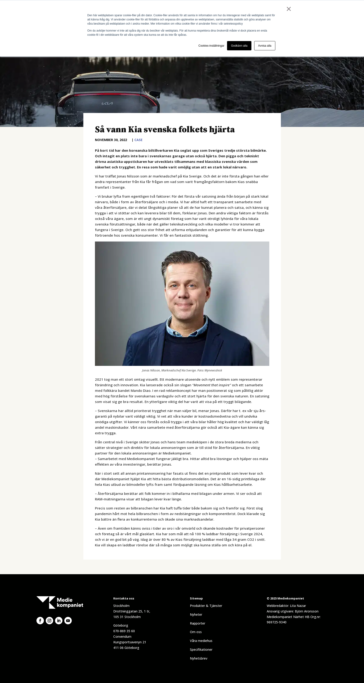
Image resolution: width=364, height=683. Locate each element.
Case (138, 140)
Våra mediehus (201, 640)
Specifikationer (201, 649)
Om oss (196, 632)
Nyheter (196, 614)
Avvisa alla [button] (264, 45)
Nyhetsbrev (198, 658)
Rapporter (197, 623)
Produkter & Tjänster (206, 605)
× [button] (288, 9)
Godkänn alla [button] (239, 45)
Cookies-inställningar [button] (211, 45)
